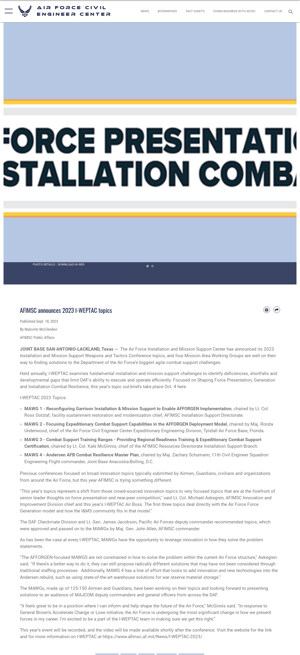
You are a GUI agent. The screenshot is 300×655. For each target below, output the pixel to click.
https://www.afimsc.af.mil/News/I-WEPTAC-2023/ (152, 636)
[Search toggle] (292, 11)
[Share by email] (277, 310)
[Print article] (266, 310)
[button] (7, 11)
